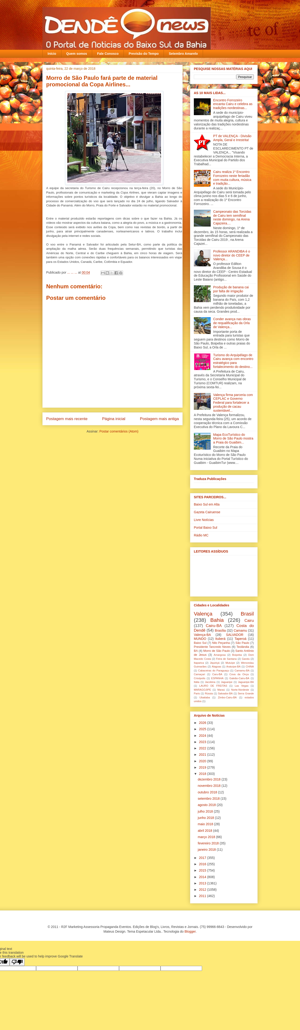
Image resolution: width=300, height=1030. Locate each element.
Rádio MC (201, 535)
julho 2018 (206, 811)
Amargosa (220, 654)
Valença (203, 614)
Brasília (220, 630)
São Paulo (242, 643)
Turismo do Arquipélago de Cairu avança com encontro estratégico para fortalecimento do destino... (233, 361)
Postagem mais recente (66, 419)
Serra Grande (246, 693)
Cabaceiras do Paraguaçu (213, 670)
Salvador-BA (225, 693)
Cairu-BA (214, 625)
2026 (203, 723)
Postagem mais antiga (159, 419)
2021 (203, 754)
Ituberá (220, 639)
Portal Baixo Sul (205, 527)
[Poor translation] (17, 962)
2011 (203, 896)
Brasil (247, 614)
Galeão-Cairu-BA (239, 678)
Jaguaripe (226, 682)
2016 (203, 864)
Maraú (221, 689)
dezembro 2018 (209, 779)
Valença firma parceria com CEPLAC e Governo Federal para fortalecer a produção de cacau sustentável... (233, 402)
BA (196, 650)
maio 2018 (206, 824)
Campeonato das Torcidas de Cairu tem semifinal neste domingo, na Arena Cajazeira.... (232, 217)
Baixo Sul (200, 643)
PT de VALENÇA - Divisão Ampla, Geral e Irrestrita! (232, 138)
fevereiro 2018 (209, 843)
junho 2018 (206, 818)
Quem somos (76, 53)
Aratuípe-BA (233, 666)
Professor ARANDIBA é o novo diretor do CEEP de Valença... (231, 255)
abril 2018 (205, 830)
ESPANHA (217, 678)
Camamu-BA (242, 670)
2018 (203, 774)
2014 (203, 877)
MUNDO (200, 639)
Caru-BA (217, 674)
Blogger (189, 931)
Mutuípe (230, 662)
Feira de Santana (226, 658)
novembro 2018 (209, 786)
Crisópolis (199, 678)
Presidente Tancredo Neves (212, 647)
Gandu (246, 658)
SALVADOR (234, 635)
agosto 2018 (207, 805)
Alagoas (216, 666)
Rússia (209, 693)
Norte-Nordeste (240, 689)
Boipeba (237, 654)
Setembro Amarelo (183, 53)
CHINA (250, 666)
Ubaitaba (204, 697)
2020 (203, 761)
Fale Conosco (108, 53)
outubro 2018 (208, 792)
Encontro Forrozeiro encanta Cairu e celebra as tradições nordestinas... (232, 104)
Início (52, 53)
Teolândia (242, 647)
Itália (196, 682)
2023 (203, 742)
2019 (203, 767)
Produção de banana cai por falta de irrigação (231, 289)
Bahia (217, 620)
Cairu (249, 620)
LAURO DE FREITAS (213, 685)
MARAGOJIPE (202, 689)
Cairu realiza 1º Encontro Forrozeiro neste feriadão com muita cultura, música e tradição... (232, 177)
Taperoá (241, 639)
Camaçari (199, 674)
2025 (203, 729)
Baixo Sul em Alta (207, 504)
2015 (203, 870)
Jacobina (210, 682)
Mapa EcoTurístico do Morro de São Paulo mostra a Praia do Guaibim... (233, 438)
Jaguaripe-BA (246, 682)
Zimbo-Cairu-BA (227, 697)
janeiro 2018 (207, 849)
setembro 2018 (209, 798)
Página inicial (113, 419)
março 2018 (207, 837)
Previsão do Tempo (144, 53)
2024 (203, 735)
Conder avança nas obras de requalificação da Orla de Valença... (232, 323)
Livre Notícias (204, 520)
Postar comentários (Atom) (119, 431)
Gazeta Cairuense (207, 512)
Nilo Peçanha (221, 643)
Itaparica (199, 662)
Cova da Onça (239, 674)
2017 (203, 858)
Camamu (240, 630)
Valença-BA (202, 635)
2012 (203, 889)
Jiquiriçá (214, 662)
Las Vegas (241, 685)
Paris (197, 693)
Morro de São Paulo (216, 650)
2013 (203, 883)
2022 (203, 748)
